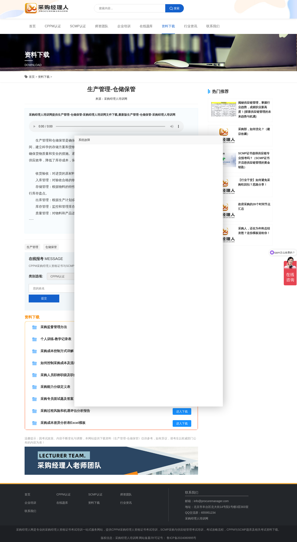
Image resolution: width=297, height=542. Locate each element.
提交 (44, 298)
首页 (32, 26)
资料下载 (168, 26)
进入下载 (182, 411)
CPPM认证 (53, 26)
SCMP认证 (78, 26)
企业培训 (124, 26)
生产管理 (32, 247)
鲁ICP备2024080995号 (181, 538)
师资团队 (101, 26)
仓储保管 (51, 247)
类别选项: (36, 276)
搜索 (174, 8)
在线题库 (146, 26)
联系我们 (213, 26)
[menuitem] (32, 26)
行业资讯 (190, 26)
